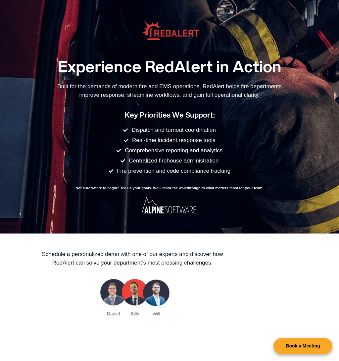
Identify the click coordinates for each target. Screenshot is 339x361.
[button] (302, 346)
